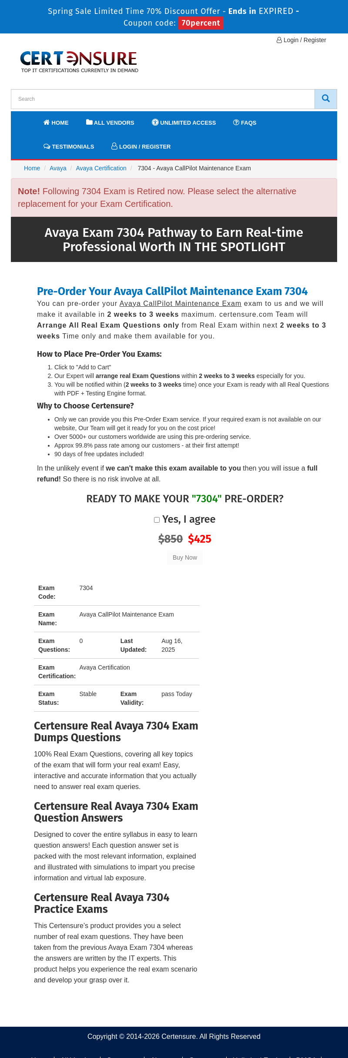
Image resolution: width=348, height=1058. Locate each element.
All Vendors (110, 122)
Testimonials (69, 146)
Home (56, 122)
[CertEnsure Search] (326, 99)
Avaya (58, 168)
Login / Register (301, 39)
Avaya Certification (101, 168)
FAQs (244, 122)
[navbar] (28, 118)
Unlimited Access (184, 122)
